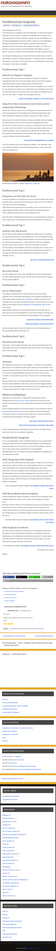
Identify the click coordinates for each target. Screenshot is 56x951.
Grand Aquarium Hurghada (13, 411)
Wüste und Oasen (8, 896)
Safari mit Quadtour (27, 299)
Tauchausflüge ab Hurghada (10, 712)
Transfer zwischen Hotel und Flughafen (14, 880)
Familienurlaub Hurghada (10, 703)
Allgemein (6, 815)
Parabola (28, 948)
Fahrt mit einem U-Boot (22, 401)
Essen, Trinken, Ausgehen (10, 831)
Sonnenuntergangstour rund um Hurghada (15, 706)
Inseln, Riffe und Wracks (10, 854)
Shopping (5, 867)
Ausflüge (5, 825)
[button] (9, 577)
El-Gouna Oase (19, 760)
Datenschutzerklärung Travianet (12, 927)
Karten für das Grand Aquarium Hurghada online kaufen (36, 425)
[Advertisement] (28, 560)
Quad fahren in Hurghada (10, 734)
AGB (4, 931)
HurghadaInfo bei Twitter (10, 799)
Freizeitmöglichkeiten (9, 838)
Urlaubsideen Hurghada (31, 25)
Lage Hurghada (7, 857)
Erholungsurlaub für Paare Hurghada (14, 591)
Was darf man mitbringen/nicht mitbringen (23, 766)
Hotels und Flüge (8, 847)
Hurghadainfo (15, 2)
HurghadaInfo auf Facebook (11, 796)
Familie (11, 628)
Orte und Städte (7, 864)
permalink (40, 628)
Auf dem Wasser (8, 818)
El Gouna (5, 699)
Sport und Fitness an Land (10, 870)
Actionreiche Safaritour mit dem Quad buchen (39, 324)
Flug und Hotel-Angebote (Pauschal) (13, 834)
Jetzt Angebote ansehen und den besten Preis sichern (37, 546)
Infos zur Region (7, 851)
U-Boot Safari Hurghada (9, 731)
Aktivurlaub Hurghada (10, 594)
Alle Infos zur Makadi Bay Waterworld (42, 260)
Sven (7, 25)
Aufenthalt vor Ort (8, 822)
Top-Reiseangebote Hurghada (44, 636)
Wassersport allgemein (9, 886)
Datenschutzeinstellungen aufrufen (12, 779)
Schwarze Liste (7, 937)
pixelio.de (37, 183)
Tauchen (5, 873)
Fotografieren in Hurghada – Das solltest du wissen (17, 728)
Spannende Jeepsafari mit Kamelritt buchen (40, 320)
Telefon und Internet (9, 876)
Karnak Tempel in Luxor (11, 597)
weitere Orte (6, 889)
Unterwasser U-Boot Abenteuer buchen (41, 421)
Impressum (6, 918)
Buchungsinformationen (10, 934)
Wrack (4, 892)
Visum (4, 738)
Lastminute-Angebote (9, 860)
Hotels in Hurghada (10, 600)
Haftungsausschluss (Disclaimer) (12, 921)
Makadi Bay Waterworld (9, 709)
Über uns (5, 911)
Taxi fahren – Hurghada (14, 757)
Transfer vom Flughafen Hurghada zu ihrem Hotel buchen (36, 99)
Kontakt (5, 915)
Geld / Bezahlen (7, 841)
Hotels (5, 844)
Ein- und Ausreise (8, 828)
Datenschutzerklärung (9, 924)
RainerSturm (29, 183)
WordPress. (36, 948)
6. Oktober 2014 (16, 25)
